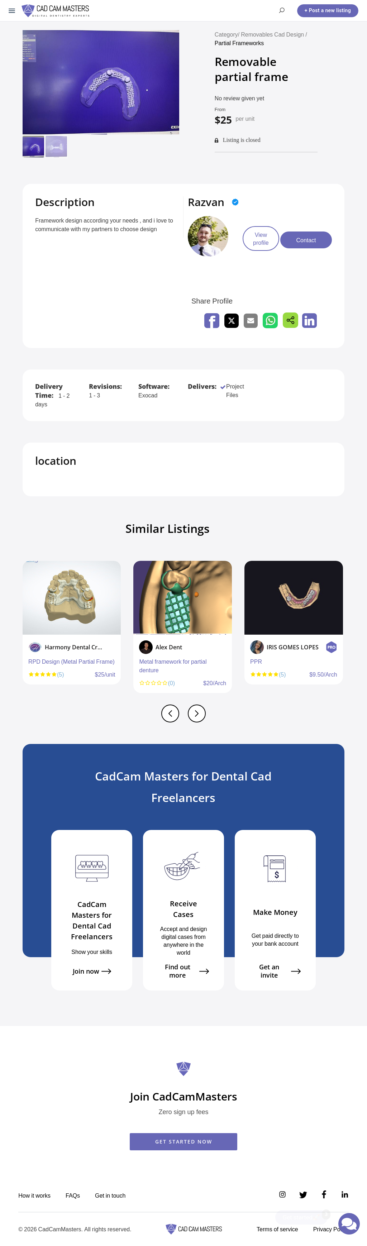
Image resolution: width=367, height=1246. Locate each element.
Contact (323, 240)
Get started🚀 (305, 1215)
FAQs (73, 1195)
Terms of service (277, 1229)
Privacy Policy (331, 1229)
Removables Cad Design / (274, 34)
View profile (267, 240)
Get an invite (279, 971)
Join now (92, 971)
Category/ (227, 34)
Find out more (187, 971)
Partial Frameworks (241, 43)
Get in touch (110, 1195)
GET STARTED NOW (183, 1141)
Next (342, 630)
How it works (34, 1195)
